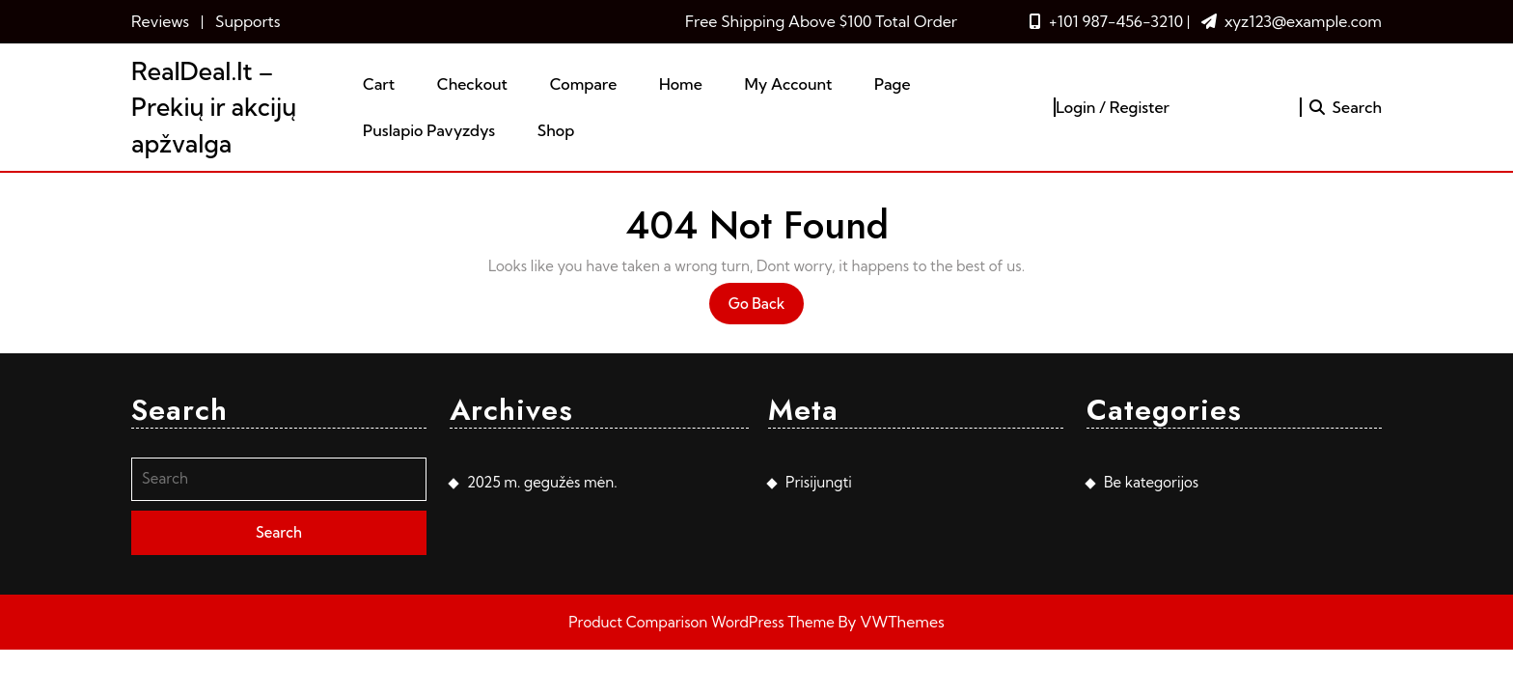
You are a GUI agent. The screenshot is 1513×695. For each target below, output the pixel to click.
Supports (248, 21)
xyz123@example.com (1303, 21)
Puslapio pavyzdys (429, 130)
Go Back (767, 308)
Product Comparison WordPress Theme (703, 622)
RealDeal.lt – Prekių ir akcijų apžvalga (213, 107)
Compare (584, 84)
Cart (379, 84)
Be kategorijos (1151, 482)
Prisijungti (818, 482)
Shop (555, 130)
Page (892, 84)
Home (680, 84)
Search (1345, 107)
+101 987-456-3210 (1116, 21)
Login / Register (1112, 107)
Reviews (160, 21)
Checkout (472, 84)
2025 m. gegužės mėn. (542, 482)
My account (788, 84)
